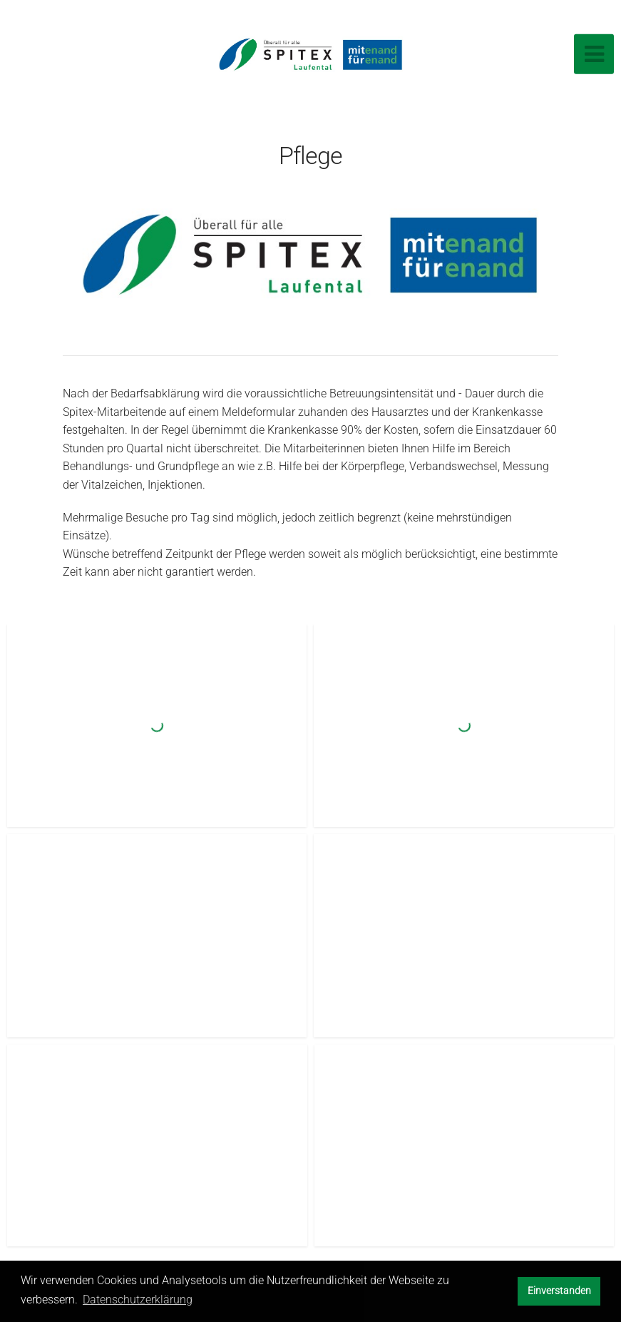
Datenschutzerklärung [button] (138, 1299)
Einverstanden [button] (559, 1291)
